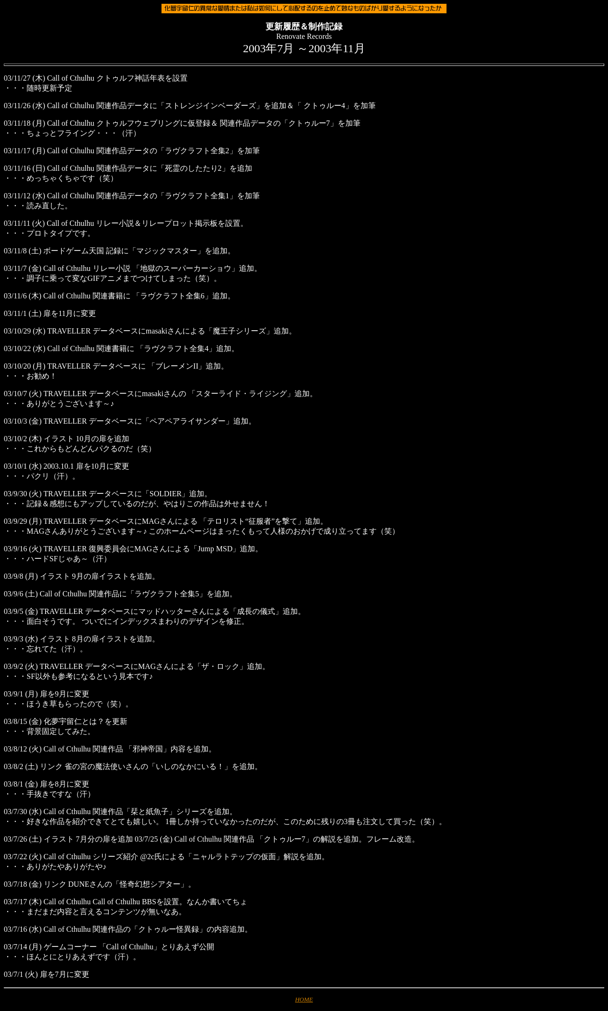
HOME (304, 999)
